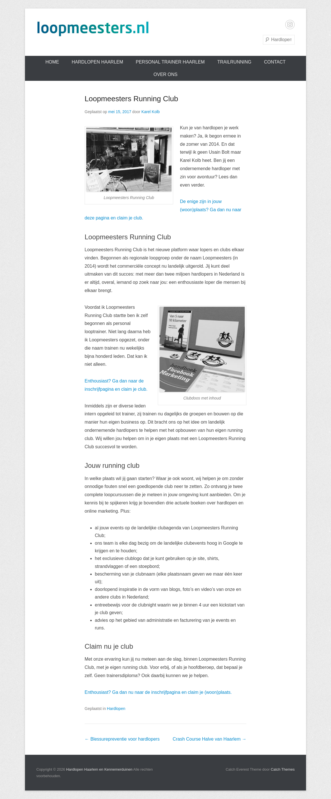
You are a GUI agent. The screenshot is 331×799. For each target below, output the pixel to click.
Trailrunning (234, 62)
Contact (275, 62)
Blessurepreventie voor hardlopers (122, 739)
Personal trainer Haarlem (170, 62)
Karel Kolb (150, 111)
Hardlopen (116, 708)
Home (52, 62)
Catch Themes (283, 769)
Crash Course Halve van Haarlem (209, 739)
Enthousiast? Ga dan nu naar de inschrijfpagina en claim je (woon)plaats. (158, 692)
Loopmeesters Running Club (131, 98)
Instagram (290, 24)
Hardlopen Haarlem (97, 62)
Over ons (165, 74)
